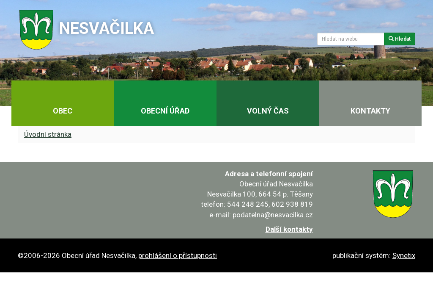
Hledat (400, 39)
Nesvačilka (106, 28)
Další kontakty (289, 229)
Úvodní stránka (47, 134)
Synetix (403, 255)
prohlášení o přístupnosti (177, 255)
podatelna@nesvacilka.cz (273, 215)
